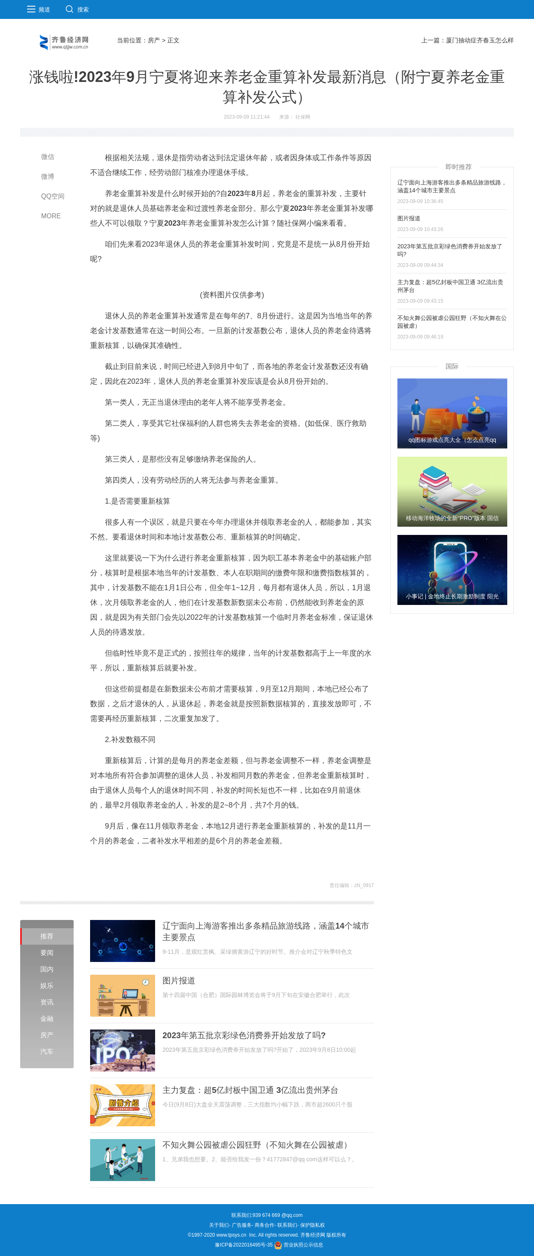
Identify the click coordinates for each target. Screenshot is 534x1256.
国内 (46, 969)
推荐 (46, 936)
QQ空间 (53, 196)
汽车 (46, 1051)
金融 (46, 1018)
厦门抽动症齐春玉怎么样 (480, 40)
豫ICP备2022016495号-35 (244, 1245)
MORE (51, 215)
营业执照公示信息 (298, 1245)
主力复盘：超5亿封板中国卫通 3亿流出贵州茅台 (251, 1090)
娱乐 (46, 985)
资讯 (46, 1002)
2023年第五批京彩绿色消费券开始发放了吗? (244, 1035)
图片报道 (179, 980)
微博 (47, 176)
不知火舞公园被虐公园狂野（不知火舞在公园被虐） (257, 1144)
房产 (154, 40)
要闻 (46, 952)
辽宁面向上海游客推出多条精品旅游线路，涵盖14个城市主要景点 (266, 931)
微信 (47, 156)
